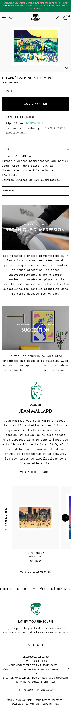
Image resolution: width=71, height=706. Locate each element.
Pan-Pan (34, 703)
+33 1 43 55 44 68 (35, 661)
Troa (56, 703)
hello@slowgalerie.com (35, 657)
